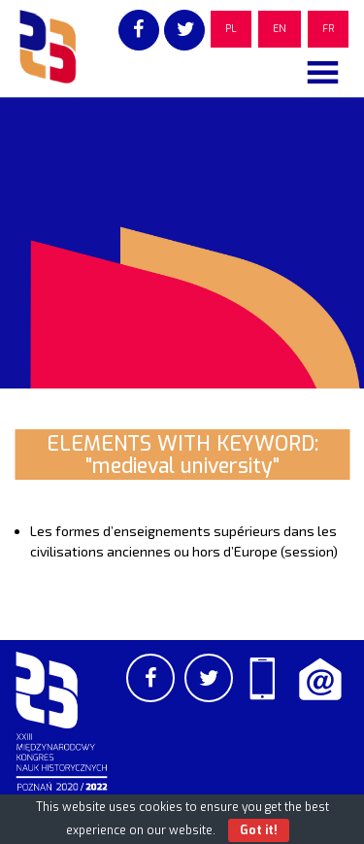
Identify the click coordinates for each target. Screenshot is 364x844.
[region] (182, 242)
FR (328, 28)
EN (279, 28)
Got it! (259, 830)
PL (231, 28)
